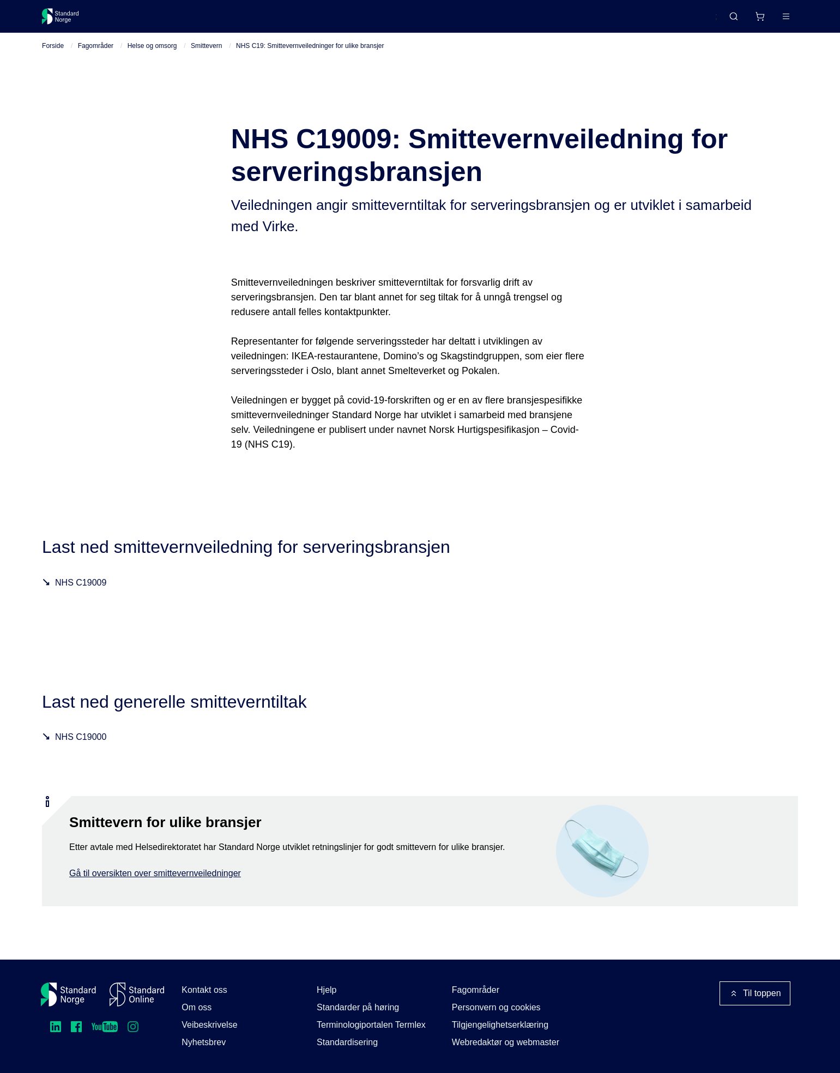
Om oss (196, 1007)
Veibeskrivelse (209, 1024)
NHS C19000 (80, 746)
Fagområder (95, 55)
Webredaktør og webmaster (505, 1042)
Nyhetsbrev (204, 1042)
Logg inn (772, 20)
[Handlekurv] (728, 20)
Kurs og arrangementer (294, 20)
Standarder (134, 20)
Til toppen (755, 993)
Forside (53, 55)
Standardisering (347, 1042)
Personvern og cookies (496, 1007)
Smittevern (206, 55)
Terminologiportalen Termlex (371, 1024)
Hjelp (326, 989)
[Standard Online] (137, 994)
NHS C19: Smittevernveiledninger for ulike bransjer (310, 55)
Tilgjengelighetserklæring (500, 1024)
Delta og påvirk (202, 20)
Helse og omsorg (152, 55)
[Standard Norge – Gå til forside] (67, 21)
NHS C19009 (80, 591)
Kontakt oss (204, 989)
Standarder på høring (358, 1007)
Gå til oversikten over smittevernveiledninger (155, 882)
